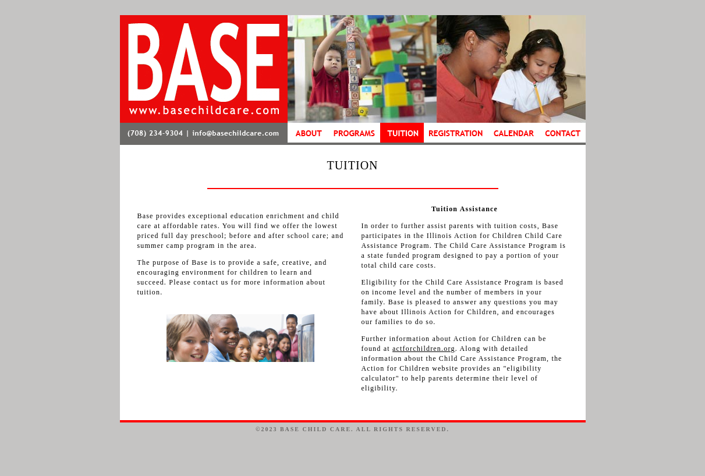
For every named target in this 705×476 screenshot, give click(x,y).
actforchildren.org (423, 348)
